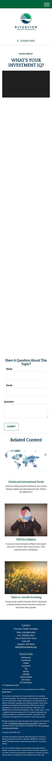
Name (9, 369)
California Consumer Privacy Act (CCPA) (24, 723)
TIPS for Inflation (26, 539)
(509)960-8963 (26, 41)
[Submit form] (11, 427)
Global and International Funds (26, 481)
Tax (26, 669)
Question (9, 402)
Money (26, 671)
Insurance (26, 666)
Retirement (26, 657)
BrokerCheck (6, 692)
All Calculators (26, 682)
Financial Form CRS (12, 685)
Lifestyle (26, 674)
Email (9, 385)
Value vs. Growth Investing (26, 597)
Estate (26, 663)
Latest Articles (26, 677)
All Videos (26, 680)
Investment (26, 660)
